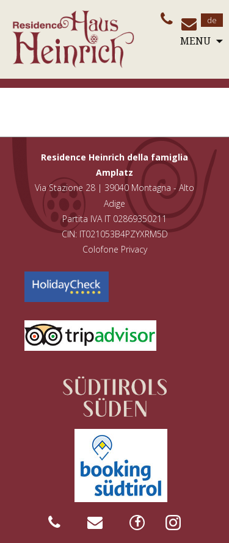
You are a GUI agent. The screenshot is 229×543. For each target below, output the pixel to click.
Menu (195, 41)
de (212, 20)
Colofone (100, 249)
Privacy (134, 249)
